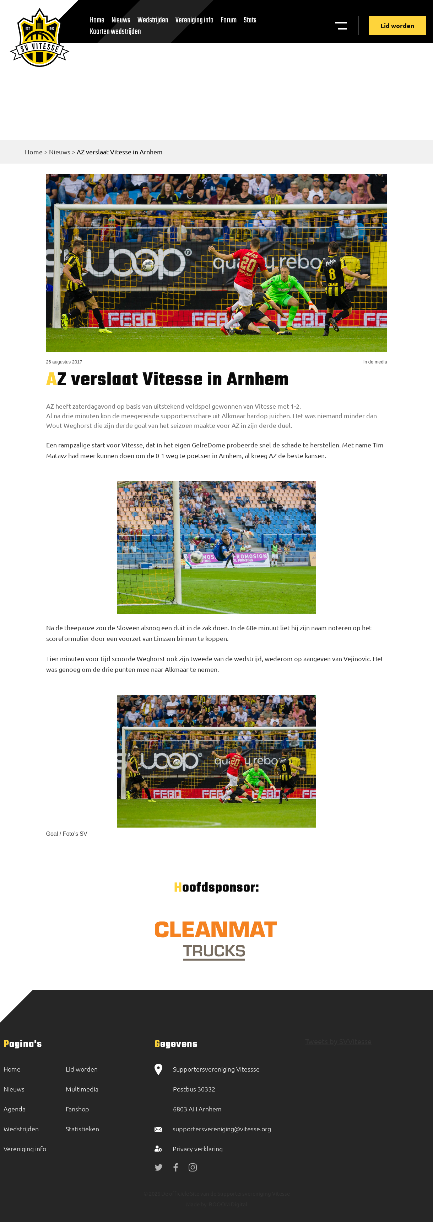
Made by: (197, 1204)
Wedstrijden (152, 20)
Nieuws (59, 151)
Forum (229, 20)
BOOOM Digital (227, 1204)
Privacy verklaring (198, 1148)
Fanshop (77, 1109)
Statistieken (82, 1129)
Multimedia (82, 1089)
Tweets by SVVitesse (338, 1041)
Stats (250, 20)
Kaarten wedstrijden (115, 32)
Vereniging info (194, 20)
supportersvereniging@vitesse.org (222, 1129)
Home (34, 151)
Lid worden (397, 25)
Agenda (15, 1109)
